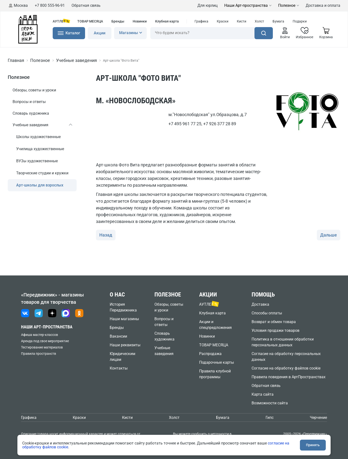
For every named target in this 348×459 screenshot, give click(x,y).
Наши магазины (124, 319)
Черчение (318, 417)
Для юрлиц (207, 5)
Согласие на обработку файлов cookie (286, 368)
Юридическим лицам (122, 356)
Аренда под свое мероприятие (45, 341)
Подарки (300, 21)
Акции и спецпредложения (215, 324)
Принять (313, 445)
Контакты (119, 368)
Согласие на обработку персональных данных (286, 356)
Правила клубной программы (215, 374)
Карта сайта (263, 394)
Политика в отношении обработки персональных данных (283, 342)
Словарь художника (31, 113)
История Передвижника (123, 307)
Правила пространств (38, 353)
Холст (259, 21)
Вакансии (118, 336)
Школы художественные (38, 136)
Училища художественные (40, 149)
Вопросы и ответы (29, 101)
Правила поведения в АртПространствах (289, 377)
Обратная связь (86, 5)
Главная (16, 60)
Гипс (270, 417)
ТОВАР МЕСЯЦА (90, 21)
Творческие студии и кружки (42, 173)
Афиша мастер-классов (39, 334)
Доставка (260, 304)
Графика (201, 21)
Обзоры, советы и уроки (34, 90)
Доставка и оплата (323, 5)
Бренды (117, 21)
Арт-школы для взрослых (39, 185)
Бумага (278, 21)
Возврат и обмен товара (274, 321)
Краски (222, 21)
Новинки (140, 21)
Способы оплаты (267, 313)
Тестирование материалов (42, 347)
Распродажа (210, 353)
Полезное (286, 5)
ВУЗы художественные (37, 161)
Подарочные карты (216, 362)
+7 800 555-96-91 (50, 5)
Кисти (241, 21)
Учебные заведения (76, 60)
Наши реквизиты (125, 345)
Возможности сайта (270, 403)
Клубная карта (167, 21)
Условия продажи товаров (275, 330)
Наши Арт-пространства (246, 5)
